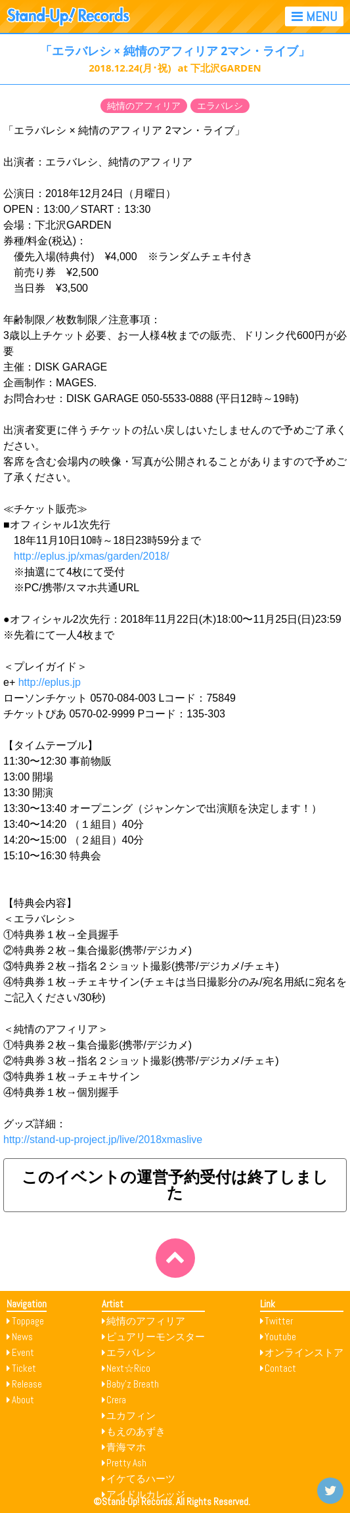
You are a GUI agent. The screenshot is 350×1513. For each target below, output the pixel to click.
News (22, 1336)
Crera (116, 1399)
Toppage (28, 1321)
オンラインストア (304, 1352)
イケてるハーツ (140, 1478)
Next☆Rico (128, 1368)
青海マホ (126, 1447)
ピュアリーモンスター (155, 1336)
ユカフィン (131, 1415)
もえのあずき (135, 1431)
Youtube (280, 1336)
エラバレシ (220, 106)
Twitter (279, 1321)
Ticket (24, 1368)
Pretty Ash (126, 1463)
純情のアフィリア (144, 106)
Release (27, 1384)
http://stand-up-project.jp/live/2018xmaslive (102, 1139)
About (23, 1399)
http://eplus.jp (49, 682)
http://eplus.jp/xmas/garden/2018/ (91, 556)
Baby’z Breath (132, 1384)
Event (23, 1352)
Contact (280, 1368)
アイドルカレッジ (145, 1494)
